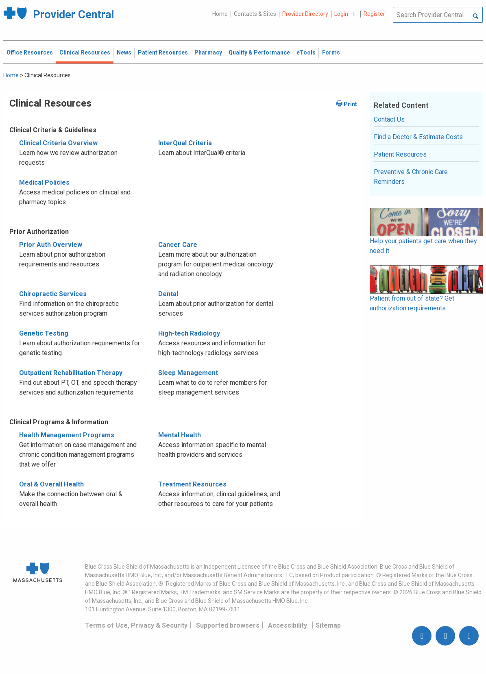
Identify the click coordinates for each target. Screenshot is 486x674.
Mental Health (179, 435)
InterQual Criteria (185, 143)
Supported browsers (227, 625)
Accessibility (287, 625)
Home (220, 14)
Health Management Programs (66, 435)
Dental (168, 294)
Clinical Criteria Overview (58, 143)
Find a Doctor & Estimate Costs (418, 137)
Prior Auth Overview (50, 245)
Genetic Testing (43, 333)
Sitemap (328, 625)
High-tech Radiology (189, 333)
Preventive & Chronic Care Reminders (411, 176)
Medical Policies (44, 182)
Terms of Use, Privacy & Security (136, 625)
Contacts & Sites (255, 14)
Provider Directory (305, 14)
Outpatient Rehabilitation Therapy (70, 373)
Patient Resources (400, 154)
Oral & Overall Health (51, 484)
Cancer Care (177, 245)
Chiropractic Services (53, 294)
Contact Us (389, 119)
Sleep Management (188, 373)
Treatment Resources (192, 484)
